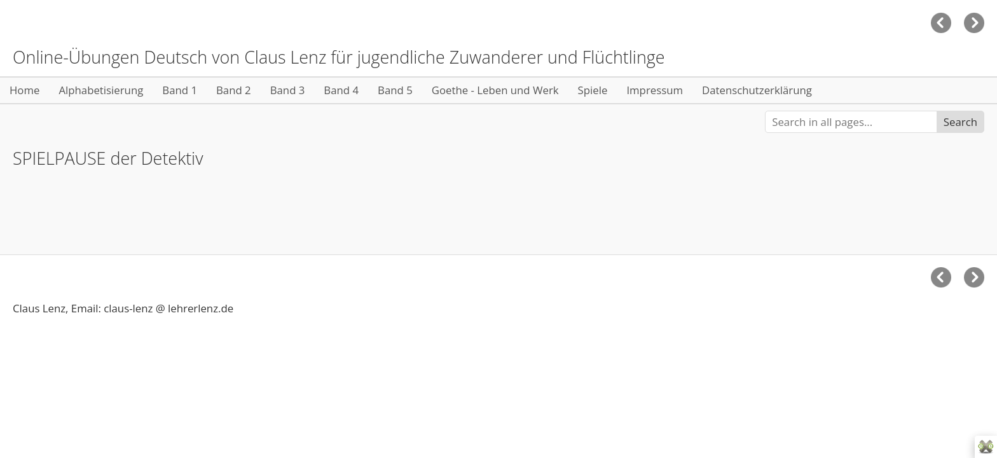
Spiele (593, 90)
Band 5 (395, 90)
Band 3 (287, 90)
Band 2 (233, 90)
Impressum (654, 90)
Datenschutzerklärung (757, 90)
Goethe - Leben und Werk (495, 90)
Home (24, 90)
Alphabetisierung (100, 90)
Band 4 (341, 90)
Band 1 (179, 90)
